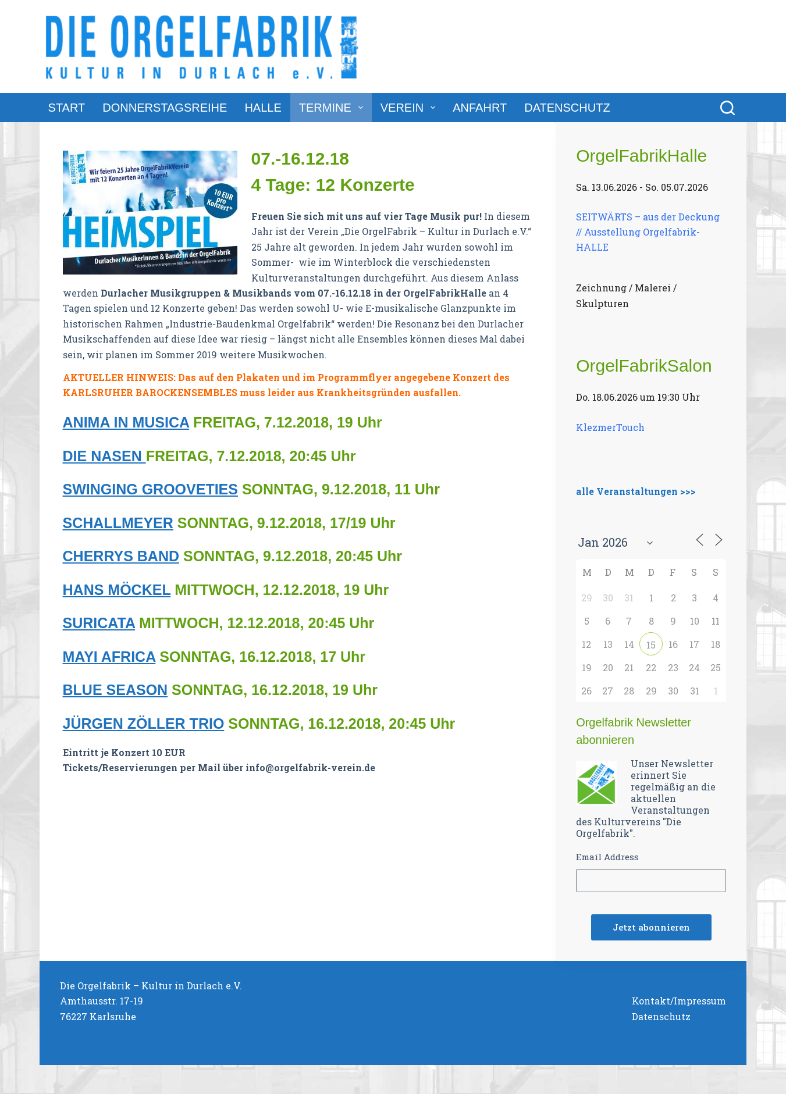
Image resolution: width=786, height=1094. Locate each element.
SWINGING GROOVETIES (150, 489)
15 (651, 645)
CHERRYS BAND (121, 556)
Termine (333, 108)
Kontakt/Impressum (679, 1001)
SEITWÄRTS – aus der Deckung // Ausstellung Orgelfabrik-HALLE (648, 231)
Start (67, 107)
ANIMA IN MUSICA (126, 422)
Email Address (607, 857)
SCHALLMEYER (118, 523)
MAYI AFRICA (109, 656)
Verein (410, 108)
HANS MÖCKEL (117, 590)
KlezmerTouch (610, 427)
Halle (262, 107)
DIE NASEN (104, 456)
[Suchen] (727, 108)
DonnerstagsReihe (164, 107)
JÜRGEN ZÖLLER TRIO (144, 723)
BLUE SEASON (115, 690)
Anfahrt (480, 107)
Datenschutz (567, 107)
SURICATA (99, 623)
